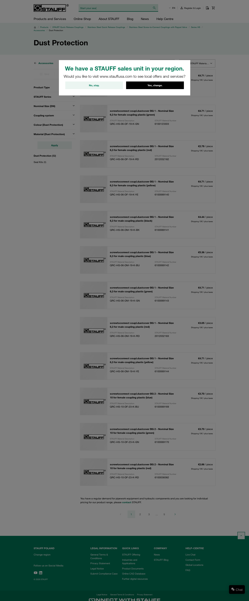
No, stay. (94, 85)
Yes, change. (155, 85)
